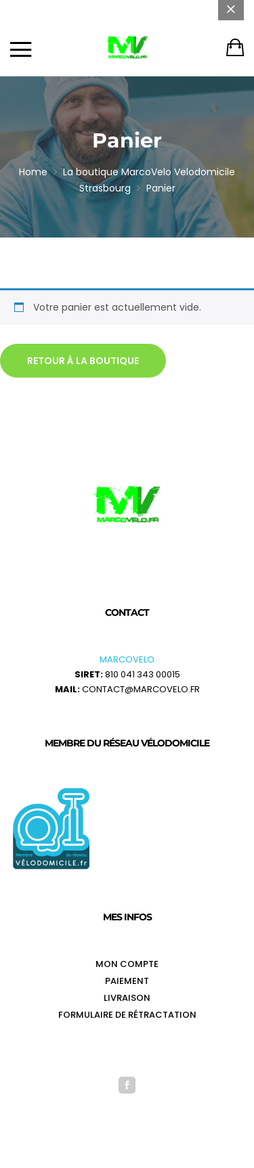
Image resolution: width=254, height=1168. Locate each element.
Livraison (127, 997)
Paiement (127, 980)
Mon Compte (127, 964)
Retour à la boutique (83, 360)
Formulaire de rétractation (127, 1014)
